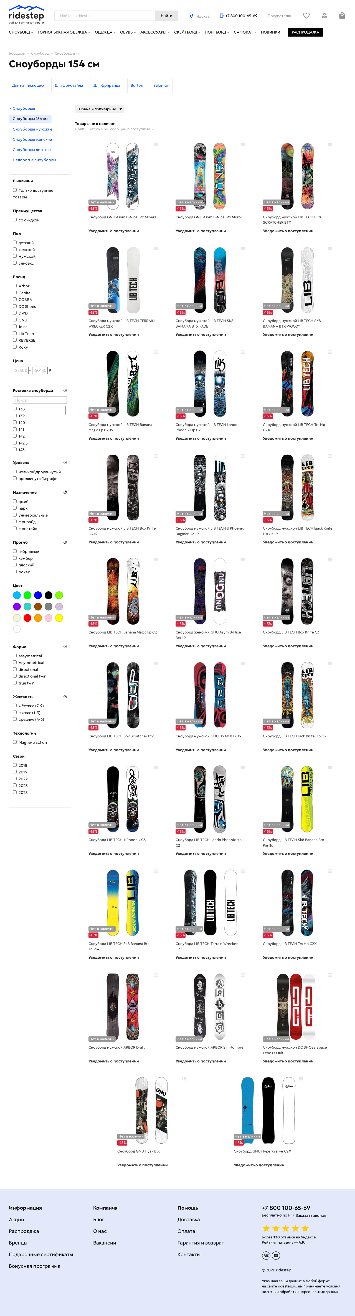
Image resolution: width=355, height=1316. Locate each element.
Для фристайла (69, 85)
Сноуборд (19, 32)
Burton (137, 85)
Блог (98, 1219)
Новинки (270, 32)
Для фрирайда (106, 85)
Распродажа (305, 32)
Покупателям (280, 15)
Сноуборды (22, 108)
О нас (100, 1231)
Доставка (189, 1219)
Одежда (103, 32)
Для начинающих (28, 85)
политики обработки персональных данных (300, 1291)
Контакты (189, 1254)
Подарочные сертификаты (41, 1254)
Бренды (18, 1243)
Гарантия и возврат (201, 1243)
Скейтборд (185, 32)
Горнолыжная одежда (62, 32)
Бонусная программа (34, 1266)
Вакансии (104, 1243)
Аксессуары (153, 32)
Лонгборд (215, 32)
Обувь (126, 32)
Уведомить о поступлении (113, 230)
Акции (16, 1219)
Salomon (161, 85)
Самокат (243, 32)
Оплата (186, 1231)
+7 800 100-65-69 (241, 15)
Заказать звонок (311, 1215)
